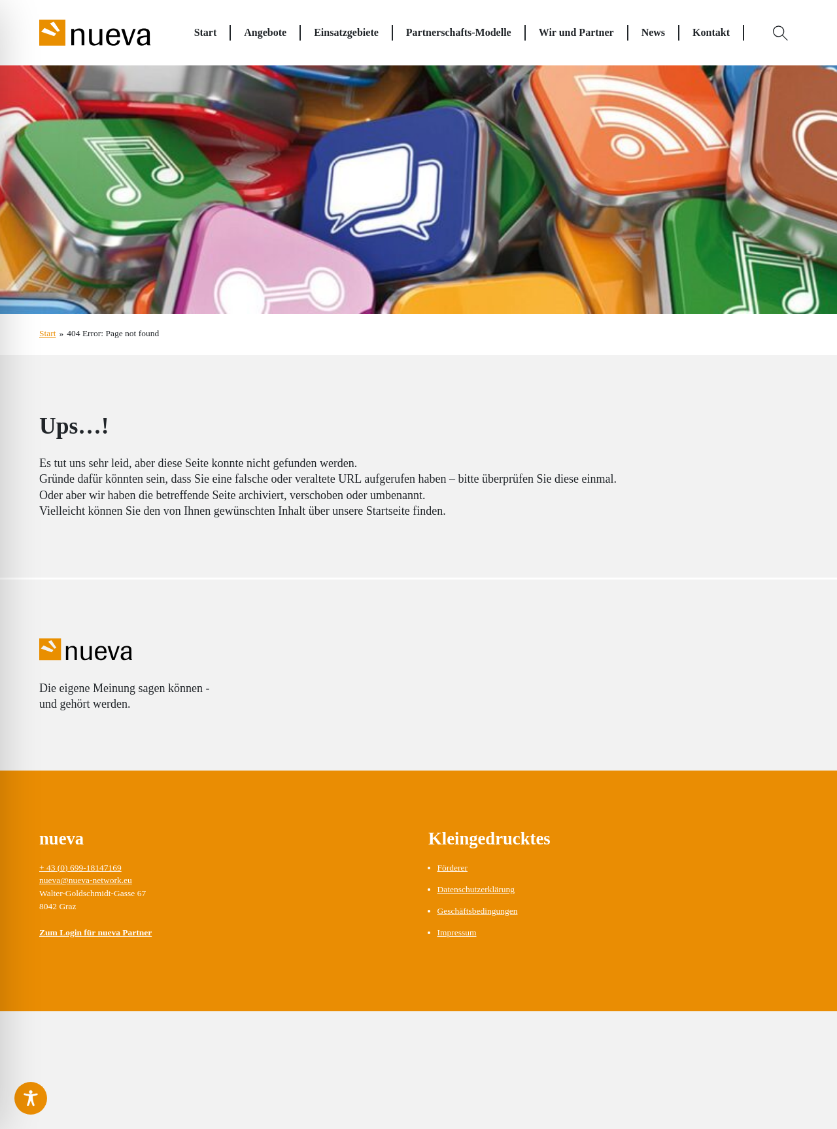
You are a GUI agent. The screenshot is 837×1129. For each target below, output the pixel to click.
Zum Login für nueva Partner (95, 932)
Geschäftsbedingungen (477, 911)
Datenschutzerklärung (476, 889)
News (653, 32)
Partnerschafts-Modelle (458, 32)
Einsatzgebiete (346, 32)
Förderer (452, 868)
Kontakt (711, 32)
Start (205, 32)
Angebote (265, 32)
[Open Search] (781, 33)
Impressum (457, 932)
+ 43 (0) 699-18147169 (80, 868)
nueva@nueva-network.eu (85, 880)
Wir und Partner (576, 32)
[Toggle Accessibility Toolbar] (30, 1098)
